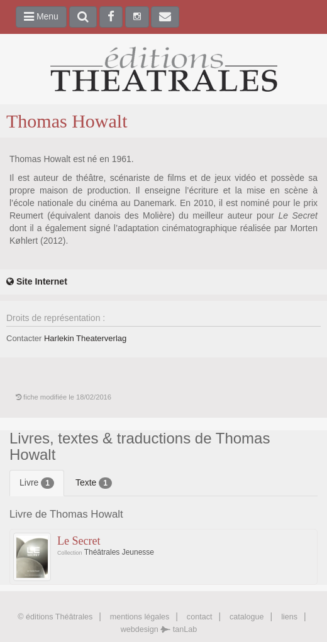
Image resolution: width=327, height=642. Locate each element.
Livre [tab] (36, 483)
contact (200, 616)
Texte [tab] (93, 483)
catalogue (247, 616)
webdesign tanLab (159, 629)
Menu (41, 16)
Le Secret (78, 541)
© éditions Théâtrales (55, 616)
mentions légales (140, 616)
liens (289, 616)
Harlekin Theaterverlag (85, 338)
